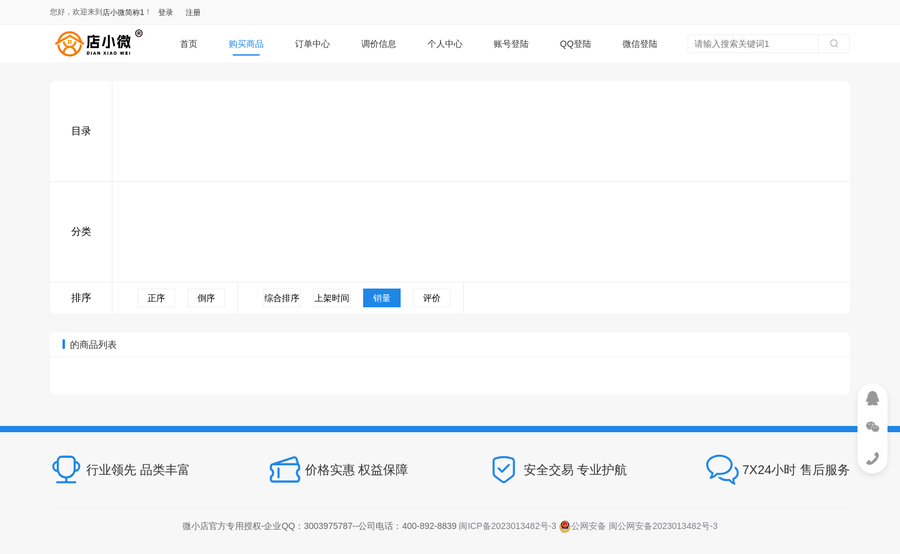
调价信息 (378, 44)
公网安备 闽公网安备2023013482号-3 (638, 526)
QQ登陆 (575, 44)
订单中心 (312, 44)
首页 (189, 44)
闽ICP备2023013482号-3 (507, 526)
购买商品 (246, 44)
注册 (193, 12)
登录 (165, 12)
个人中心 (445, 44)
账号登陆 (511, 44)
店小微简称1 (123, 12)
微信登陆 (640, 44)
